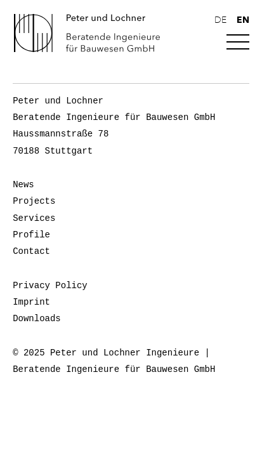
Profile (31, 235)
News (23, 185)
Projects (34, 201)
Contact (31, 251)
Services (34, 218)
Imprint (31, 302)
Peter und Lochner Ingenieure (92, 33)
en (243, 20)
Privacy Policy (50, 286)
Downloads (37, 319)
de (220, 20)
